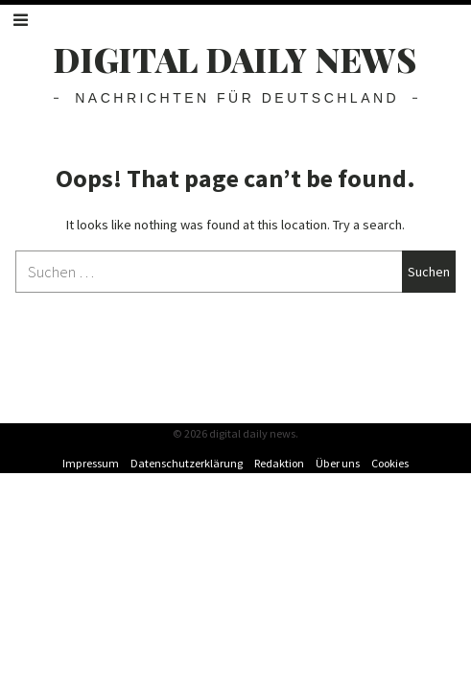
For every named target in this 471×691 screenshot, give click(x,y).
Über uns (338, 463)
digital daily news (235, 59)
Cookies (390, 463)
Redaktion (279, 463)
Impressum (90, 463)
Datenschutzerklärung (186, 463)
